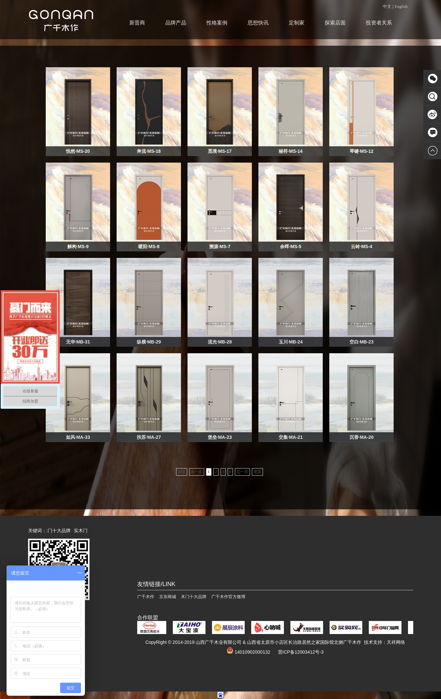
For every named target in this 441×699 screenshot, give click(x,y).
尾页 (257, 471)
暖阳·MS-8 (148, 246)
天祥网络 (396, 642)
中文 (387, 6)
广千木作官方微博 (228, 596)
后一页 (242, 471)
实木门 (82, 530)
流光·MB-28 (220, 341)
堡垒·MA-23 (220, 437)
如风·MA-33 (78, 437)
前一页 (197, 471)
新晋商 (137, 22)
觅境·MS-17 (220, 151)
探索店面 (335, 22)
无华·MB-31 (78, 341)
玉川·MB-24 (291, 341)
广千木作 (145, 596)
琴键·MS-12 (361, 151)
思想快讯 (258, 22)
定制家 (296, 22)
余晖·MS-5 (290, 246)
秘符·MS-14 (290, 151)
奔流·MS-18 (149, 151)
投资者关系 (379, 22)
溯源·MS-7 (219, 246)
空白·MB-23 (362, 341)
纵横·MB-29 (149, 341)
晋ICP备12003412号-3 (301, 652)
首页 (182, 471)
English (401, 6)
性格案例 (216, 22)
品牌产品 (175, 22)
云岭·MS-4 (361, 246)
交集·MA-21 (291, 437)
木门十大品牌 (58, 530)
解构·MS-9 (78, 246)
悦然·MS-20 (78, 151)
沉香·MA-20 (362, 437)
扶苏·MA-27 (149, 437)
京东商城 (167, 596)
